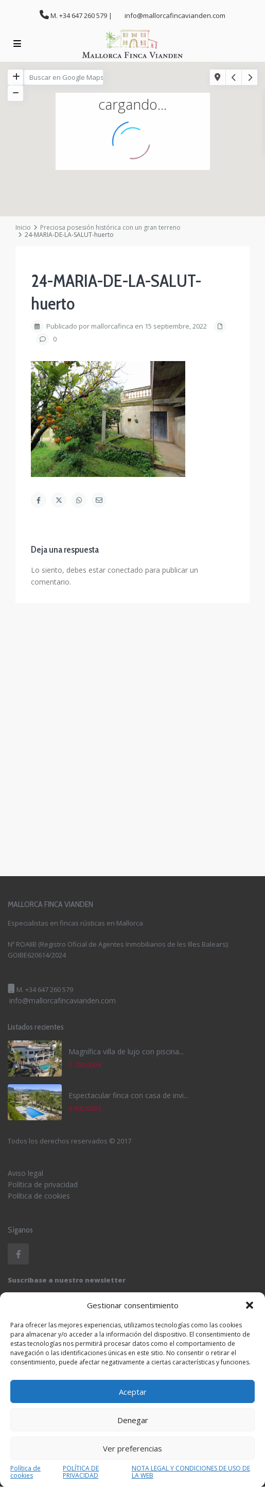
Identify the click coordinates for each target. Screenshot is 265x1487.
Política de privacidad (43, 1184)
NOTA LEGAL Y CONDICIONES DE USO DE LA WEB (191, 1472)
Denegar (132, 1420)
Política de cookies (25, 1472)
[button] (249, 1305)
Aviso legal (25, 1173)
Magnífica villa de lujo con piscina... (126, 1051)
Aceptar (133, 1392)
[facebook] (18, 1253)
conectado (125, 570)
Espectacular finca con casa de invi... (128, 1095)
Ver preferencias (132, 1448)
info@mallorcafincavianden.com (62, 1000)
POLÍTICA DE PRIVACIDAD (81, 1472)
